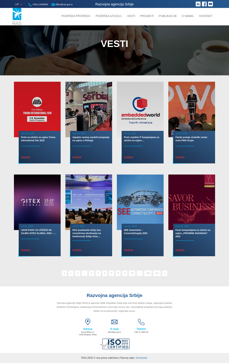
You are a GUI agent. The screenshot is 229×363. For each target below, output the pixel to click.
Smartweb (141, 357)
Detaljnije (25, 157)
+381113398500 (38, 4)
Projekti (147, 16)
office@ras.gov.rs (62, 4)
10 (132, 273)
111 (157, 273)
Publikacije (168, 16)
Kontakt (206, 16)
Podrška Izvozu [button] (109, 16)
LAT (17, 4)
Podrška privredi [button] (76, 16)
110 (148, 273)
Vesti (131, 16)
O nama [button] (188, 16)
